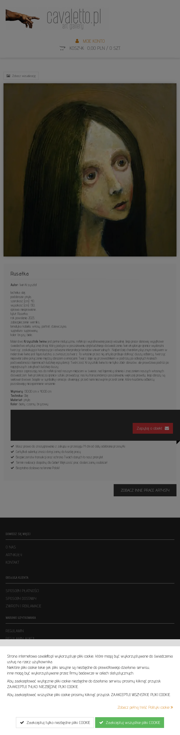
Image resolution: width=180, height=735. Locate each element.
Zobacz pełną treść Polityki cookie (145, 707)
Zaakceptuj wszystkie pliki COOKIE (129, 722)
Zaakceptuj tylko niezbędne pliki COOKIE (55, 722)
